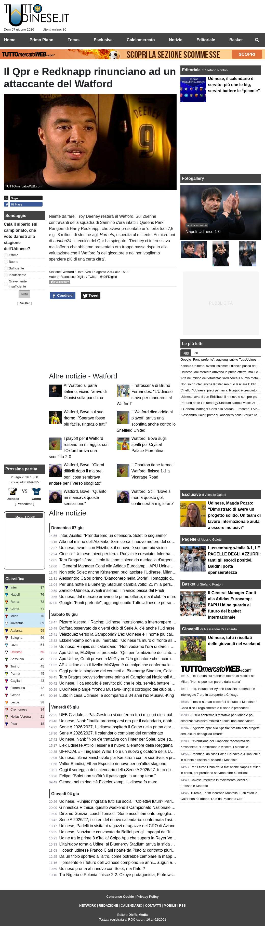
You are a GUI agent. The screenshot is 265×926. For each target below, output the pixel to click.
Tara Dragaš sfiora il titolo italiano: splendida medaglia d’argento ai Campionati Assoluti (137, 560)
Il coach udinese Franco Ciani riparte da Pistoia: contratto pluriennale (121, 850)
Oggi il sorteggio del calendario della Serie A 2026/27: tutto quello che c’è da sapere (134, 770)
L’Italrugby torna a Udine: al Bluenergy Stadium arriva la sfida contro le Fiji (126, 844)
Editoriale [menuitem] (205, 40)
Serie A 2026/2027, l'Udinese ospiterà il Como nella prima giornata (119, 727)
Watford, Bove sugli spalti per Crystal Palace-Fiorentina (149, 444)
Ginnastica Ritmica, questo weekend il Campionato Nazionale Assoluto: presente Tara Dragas (144, 807)
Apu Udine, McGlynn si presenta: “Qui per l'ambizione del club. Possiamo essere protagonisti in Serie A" (153, 652)
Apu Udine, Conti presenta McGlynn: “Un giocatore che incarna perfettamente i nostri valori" (142, 659)
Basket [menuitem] (236, 40)
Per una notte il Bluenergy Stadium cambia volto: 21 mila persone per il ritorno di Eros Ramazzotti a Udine (155, 584)
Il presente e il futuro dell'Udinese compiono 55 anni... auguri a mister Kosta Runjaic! (135, 862)
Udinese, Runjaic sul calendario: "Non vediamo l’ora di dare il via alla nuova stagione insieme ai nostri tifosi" (156, 646)
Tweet (91, 295)
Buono (13, 262)
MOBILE (170, 905)
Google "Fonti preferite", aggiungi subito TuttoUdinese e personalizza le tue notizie (133, 603)
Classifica (14, 579)
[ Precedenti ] (24, 504)
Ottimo (14, 255)
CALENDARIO (131, 905)
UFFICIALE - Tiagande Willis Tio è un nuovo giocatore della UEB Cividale (125, 751)
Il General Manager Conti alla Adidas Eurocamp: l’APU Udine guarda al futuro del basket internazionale (152, 566)
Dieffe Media (138, 915)
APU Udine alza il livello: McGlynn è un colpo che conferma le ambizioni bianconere (134, 665)
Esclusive (191, 494)
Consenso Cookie (120, 896)
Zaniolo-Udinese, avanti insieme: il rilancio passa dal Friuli (111, 590)
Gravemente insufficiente (18, 283)
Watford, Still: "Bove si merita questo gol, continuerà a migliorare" (152, 497)
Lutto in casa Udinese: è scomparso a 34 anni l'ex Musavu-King (116, 695)
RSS (182, 905)
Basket (188, 584)
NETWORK (87, 905)
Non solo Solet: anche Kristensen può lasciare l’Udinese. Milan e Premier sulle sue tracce (140, 572)
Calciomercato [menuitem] (141, 40)
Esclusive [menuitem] (103, 40)
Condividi (63, 295)
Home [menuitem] (9, 40)
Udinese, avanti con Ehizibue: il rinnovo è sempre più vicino (113, 548)
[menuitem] (257, 40)
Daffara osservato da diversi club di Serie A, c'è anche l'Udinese (117, 628)
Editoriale (192, 70)
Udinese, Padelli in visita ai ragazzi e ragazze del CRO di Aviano (117, 826)
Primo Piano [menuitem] (41, 40)
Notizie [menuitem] (175, 40)
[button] (24, 294)
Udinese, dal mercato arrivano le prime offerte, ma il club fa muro (117, 596)
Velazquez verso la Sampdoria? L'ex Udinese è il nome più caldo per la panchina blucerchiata (144, 634)
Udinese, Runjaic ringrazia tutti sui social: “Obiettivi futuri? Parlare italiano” (126, 801)
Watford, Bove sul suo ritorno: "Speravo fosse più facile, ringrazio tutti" (85, 418)
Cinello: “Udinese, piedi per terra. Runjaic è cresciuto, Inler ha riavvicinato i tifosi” (132, 554)
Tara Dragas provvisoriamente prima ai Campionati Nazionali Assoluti (121, 677)
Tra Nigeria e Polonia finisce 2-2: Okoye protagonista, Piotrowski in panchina (128, 875)
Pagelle (189, 539)
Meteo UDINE (25, 517)
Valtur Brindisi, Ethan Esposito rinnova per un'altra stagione (112, 763)
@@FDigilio (108, 277)
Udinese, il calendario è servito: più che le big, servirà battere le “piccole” (124, 683)
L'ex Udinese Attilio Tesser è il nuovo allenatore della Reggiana (116, 745)
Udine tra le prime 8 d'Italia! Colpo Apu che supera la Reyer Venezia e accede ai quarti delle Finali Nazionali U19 (160, 838)
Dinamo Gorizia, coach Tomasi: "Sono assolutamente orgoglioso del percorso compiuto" (138, 813)
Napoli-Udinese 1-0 (203, 231)
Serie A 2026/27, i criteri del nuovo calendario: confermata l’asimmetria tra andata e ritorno (140, 820)
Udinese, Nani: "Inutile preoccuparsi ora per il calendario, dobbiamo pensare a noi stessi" (139, 721)
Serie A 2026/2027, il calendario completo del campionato (111, 733)
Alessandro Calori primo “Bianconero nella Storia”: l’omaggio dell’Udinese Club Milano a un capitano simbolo (157, 578)
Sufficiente (16, 268)
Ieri (195, 353)
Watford (68, 272)
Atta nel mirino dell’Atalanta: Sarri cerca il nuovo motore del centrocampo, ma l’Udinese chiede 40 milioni (153, 541)
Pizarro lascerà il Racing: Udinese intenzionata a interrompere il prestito (124, 622)
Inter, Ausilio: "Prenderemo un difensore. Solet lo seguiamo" (113, 535)
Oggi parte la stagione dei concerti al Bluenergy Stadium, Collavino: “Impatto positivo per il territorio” (149, 671)
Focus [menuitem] (74, 40)
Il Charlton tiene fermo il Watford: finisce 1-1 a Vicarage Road (153, 471)
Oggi (185, 353)
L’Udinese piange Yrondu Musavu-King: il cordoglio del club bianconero (123, 689)
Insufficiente (17, 275)
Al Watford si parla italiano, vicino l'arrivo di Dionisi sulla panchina (85, 391)
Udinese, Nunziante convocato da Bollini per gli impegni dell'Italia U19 (122, 832)
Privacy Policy (148, 896)
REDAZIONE (108, 905)
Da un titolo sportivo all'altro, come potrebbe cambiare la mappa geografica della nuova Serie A (145, 856)
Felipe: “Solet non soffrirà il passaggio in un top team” (107, 776)
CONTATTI (153, 905)
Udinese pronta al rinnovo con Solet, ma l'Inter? (102, 868)
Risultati (24, 303)
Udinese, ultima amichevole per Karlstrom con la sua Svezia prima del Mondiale (131, 757)
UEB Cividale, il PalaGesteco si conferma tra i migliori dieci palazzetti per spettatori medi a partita (147, 715)
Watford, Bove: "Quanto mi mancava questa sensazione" (85, 497)
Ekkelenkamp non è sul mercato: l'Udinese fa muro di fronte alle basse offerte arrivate (136, 640)
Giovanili (190, 629)
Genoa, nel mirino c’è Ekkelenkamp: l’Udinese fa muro (108, 782)
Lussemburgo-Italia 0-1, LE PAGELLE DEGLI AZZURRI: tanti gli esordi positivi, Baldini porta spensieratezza (234, 560)
